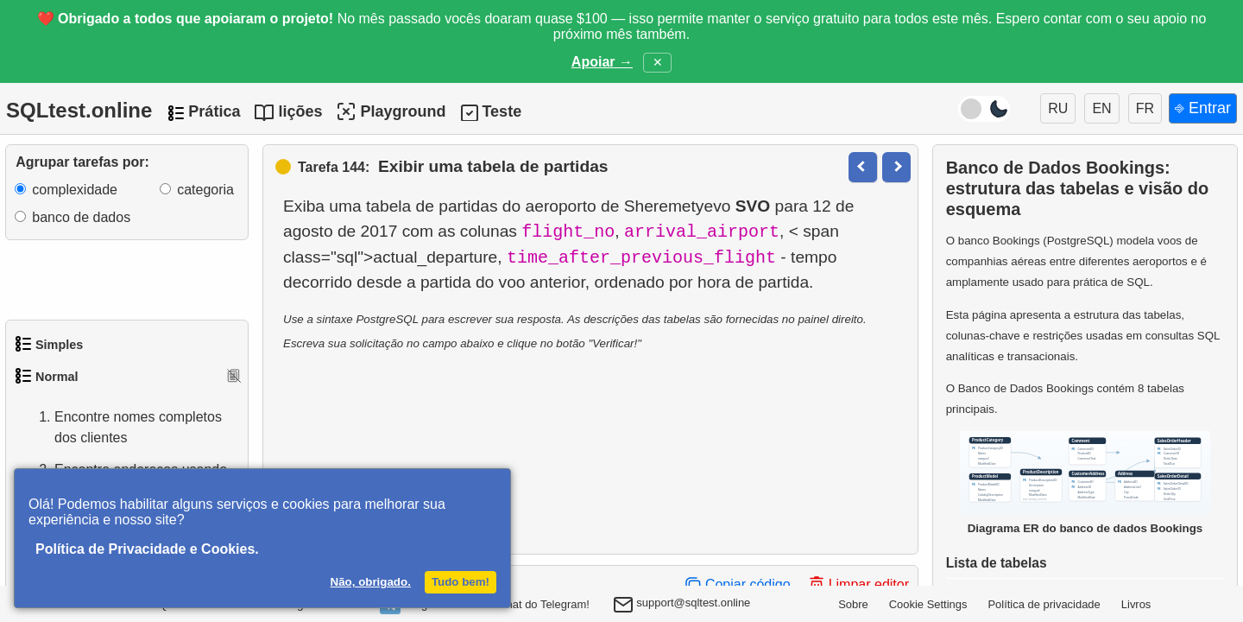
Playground (390, 111)
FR (1145, 108)
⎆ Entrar (1203, 108)
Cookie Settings (928, 604)
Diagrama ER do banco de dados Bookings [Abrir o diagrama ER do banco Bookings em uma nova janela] (1085, 483)
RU (1058, 108)
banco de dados (81, 217)
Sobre (853, 604)
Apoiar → (602, 61)
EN (1101, 108)
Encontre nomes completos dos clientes (121, 427)
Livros (1136, 604)
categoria (205, 189)
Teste (501, 111)
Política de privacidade (1043, 604)
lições (300, 111)
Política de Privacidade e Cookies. (147, 549)
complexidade (74, 189)
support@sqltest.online (682, 606)
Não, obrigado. (371, 581)
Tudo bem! (460, 581)
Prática (214, 111)
